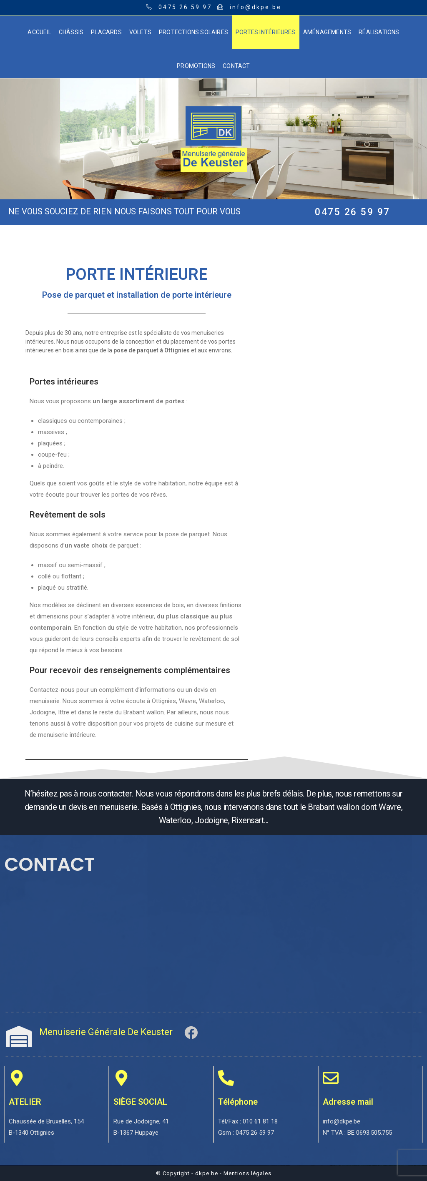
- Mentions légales (245, 1173)
